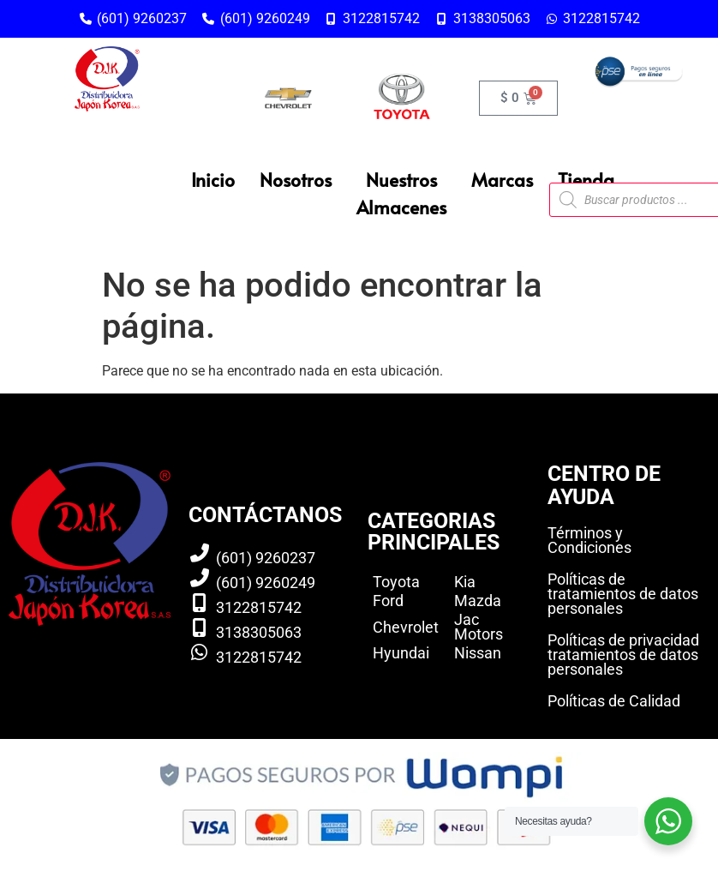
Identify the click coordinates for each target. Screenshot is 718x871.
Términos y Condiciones (589, 540)
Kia (465, 582)
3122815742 (259, 607)
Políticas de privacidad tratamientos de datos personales (623, 654)
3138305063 (259, 632)
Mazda (477, 601)
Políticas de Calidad (613, 701)
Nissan (477, 653)
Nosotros (296, 179)
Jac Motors (478, 626)
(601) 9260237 (265, 558)
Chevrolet (406, 627)
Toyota (396, 582)
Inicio (213, 179)
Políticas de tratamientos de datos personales (622, 593)
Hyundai (401, 653)
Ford (388, 601)
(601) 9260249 (265, 583)
